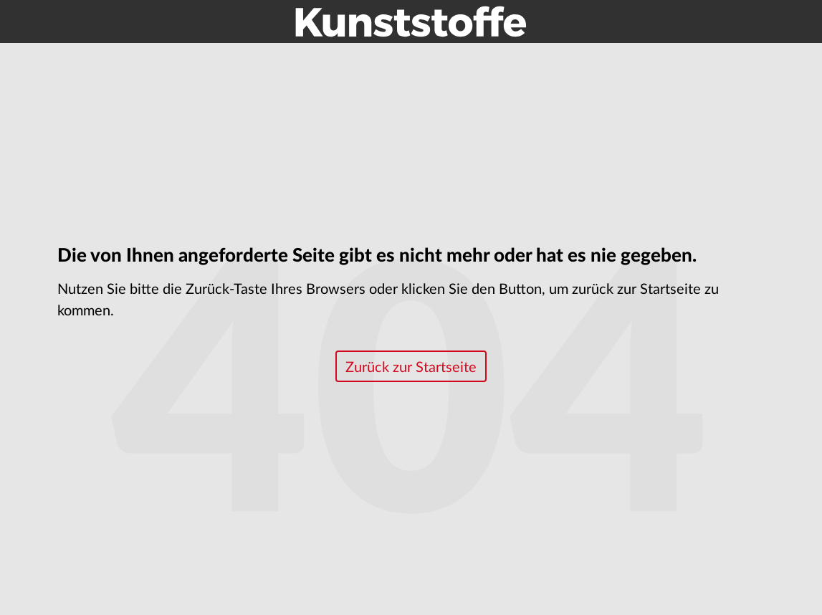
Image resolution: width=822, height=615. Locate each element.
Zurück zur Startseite (411, 368)
